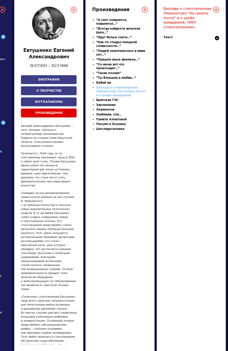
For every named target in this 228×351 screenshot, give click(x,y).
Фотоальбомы (49, 102)
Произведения (49, 113)
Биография (48, 79)
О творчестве (48, 90)
